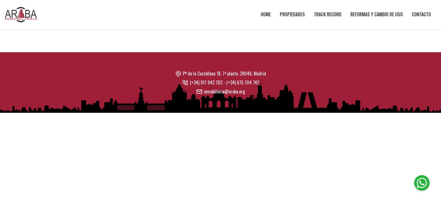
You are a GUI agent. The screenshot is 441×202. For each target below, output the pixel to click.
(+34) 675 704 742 (242, 82)
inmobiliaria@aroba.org (224, 91)
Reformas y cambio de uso (376, 14)
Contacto (421, 14)
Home (266, 14)
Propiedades (292, 14)
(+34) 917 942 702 (206, 82)
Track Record (327, 14)
